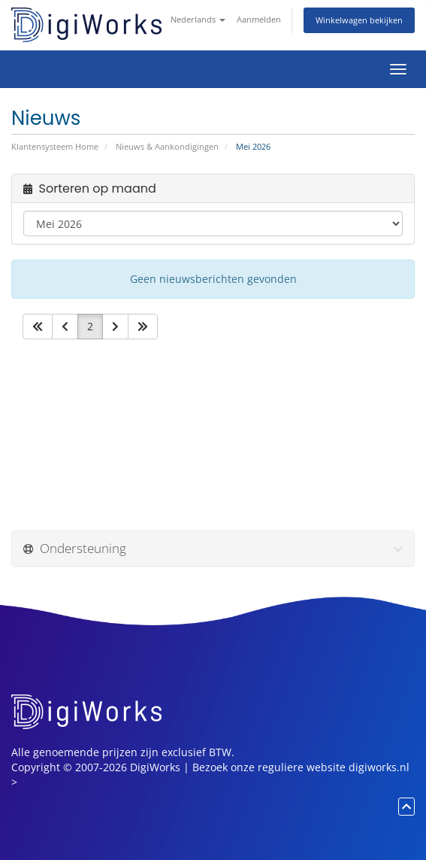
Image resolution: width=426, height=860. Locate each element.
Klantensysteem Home (54, 146)
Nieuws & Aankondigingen (167, 146)
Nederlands (198, 19)
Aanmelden (259, 19)
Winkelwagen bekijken (359, 20)
